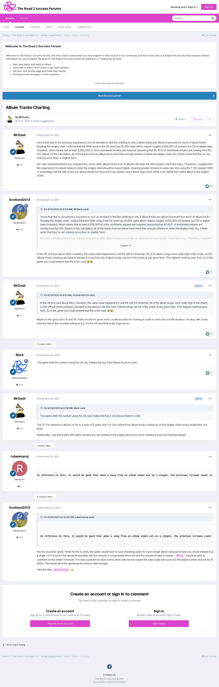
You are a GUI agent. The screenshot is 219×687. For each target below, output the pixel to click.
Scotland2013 (19, 199)
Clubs (6, 27)
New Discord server (109, 95)
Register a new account (60, 623)
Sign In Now (159, 623)
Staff (48, 27)
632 (19, 229)
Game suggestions (43, 120)
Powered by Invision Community (109, 682)
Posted (48, 135)
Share (180, 119)
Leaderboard (84, 27)
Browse (10, 20)
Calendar (35, 27)
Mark (20, 355)
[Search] (190, 18)
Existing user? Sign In (184, 7)
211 (20, 164)
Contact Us (109, 674)
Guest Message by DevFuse (109, 83)
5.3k (19, 384)
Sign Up (209, 6)
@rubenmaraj (61, 569)
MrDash (24, 117)
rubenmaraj (20, 456)
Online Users (64, 27)
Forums (19, 27)
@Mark (180, 555)
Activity (24, 18)
